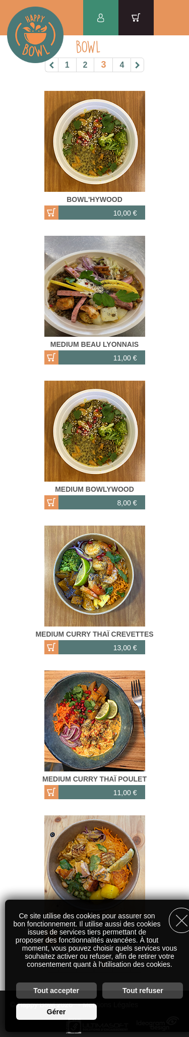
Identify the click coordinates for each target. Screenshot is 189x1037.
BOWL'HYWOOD (94, 199)
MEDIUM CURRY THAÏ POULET (94, 779)
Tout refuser (142, 991)
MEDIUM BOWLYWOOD (94, 489)
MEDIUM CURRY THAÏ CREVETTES (94, 634)
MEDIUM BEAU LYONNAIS (94, 344)
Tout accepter (56, 991)
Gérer (56, 1012)
